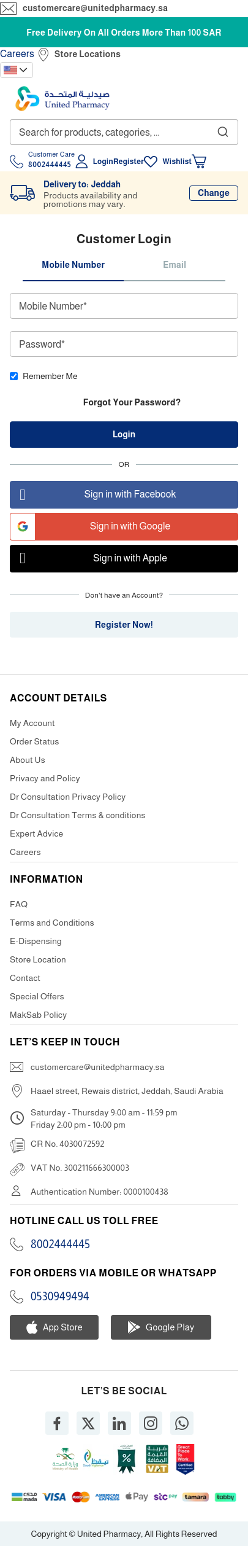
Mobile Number (73, 265)
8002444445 (60, 1244)
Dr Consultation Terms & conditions (78, 815)
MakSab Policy (38, 1015)
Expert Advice (37, 833)
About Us (27, 760)
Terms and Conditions (52, 922)
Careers (17, 54)
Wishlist (177, 161)
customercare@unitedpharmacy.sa (95, 8)
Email (174, 265)
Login (103, 161)
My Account (32, 723)
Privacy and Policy (45, 778)
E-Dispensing (36, 941)
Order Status (34, 741)
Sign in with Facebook (93, 495)
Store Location (38, 959)
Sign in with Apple (88, 558)
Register (128, 161)
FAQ (19, 904)
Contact (25, 978)
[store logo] (62, 98)
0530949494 (60, 1296)
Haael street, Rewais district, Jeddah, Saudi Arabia (127, 1091)
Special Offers (37, 996)
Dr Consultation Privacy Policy (68, 797)
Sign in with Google (90, 526)
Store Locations (87, 54)
